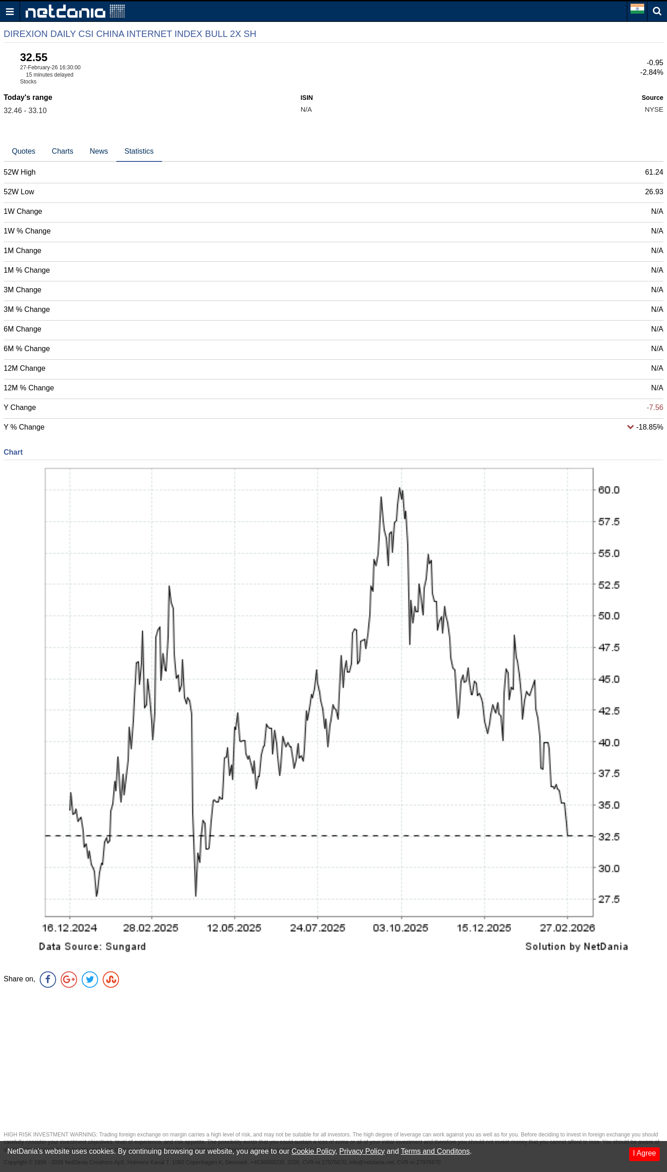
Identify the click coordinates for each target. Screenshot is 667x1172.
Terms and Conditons (435, 1151)
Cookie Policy (313, 1151)
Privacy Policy (362, 1151)
